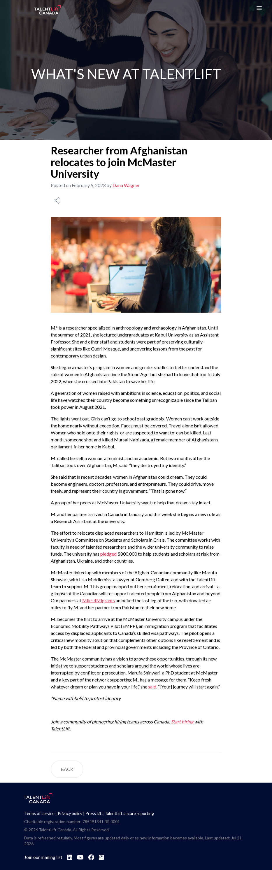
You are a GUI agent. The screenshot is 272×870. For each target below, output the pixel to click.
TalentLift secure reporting (129, 813)
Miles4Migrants (98, 600)
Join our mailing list (43, 857)
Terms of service (39, 813)
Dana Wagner (126, 185)
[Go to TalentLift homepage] (48, 10)
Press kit (93, 813)
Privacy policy (70, 813)
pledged (108, 553)
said (152, 686)
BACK (67, 769)
